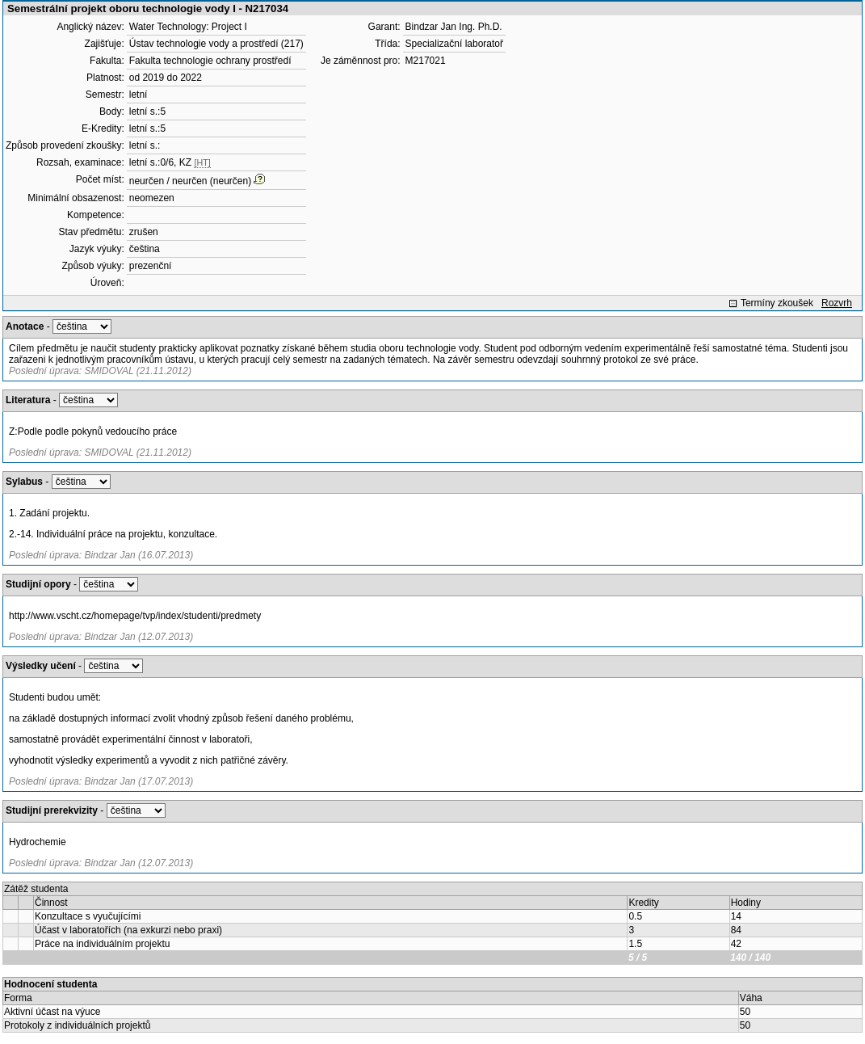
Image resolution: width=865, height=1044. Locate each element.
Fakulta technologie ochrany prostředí (210, 60)
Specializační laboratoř (454, 43)
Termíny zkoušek (777, 303)
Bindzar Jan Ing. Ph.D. (453, 26)
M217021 (425, 60)
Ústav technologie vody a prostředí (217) (216, 43)
